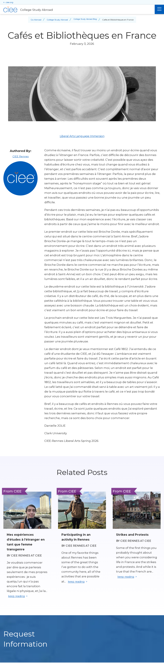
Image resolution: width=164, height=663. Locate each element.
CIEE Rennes (20, 156)
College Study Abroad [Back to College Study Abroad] (55, 19)
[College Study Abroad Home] (77, 9)
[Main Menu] (159, 9)
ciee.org (9, 2)
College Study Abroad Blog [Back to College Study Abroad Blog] (85, 19)
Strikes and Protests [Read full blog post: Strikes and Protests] (133, 535)
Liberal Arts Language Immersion (82, 136)
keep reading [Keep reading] (18, 596)
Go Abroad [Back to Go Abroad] (34, 19)
